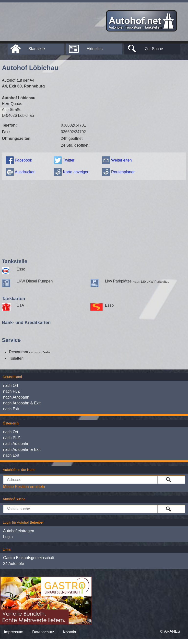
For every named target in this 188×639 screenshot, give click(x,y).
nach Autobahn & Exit (22, 403)
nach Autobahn (16, 397)
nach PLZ (11, 391)
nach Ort (10, 385)
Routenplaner (123, 172)
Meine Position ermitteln (24, 487)
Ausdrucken (25, 172)
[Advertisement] (94, 218)
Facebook (23, 160)
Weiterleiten (121, 160)
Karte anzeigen (76, 172)
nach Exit (11, 409)
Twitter (68, 160)
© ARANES (170, 631)
